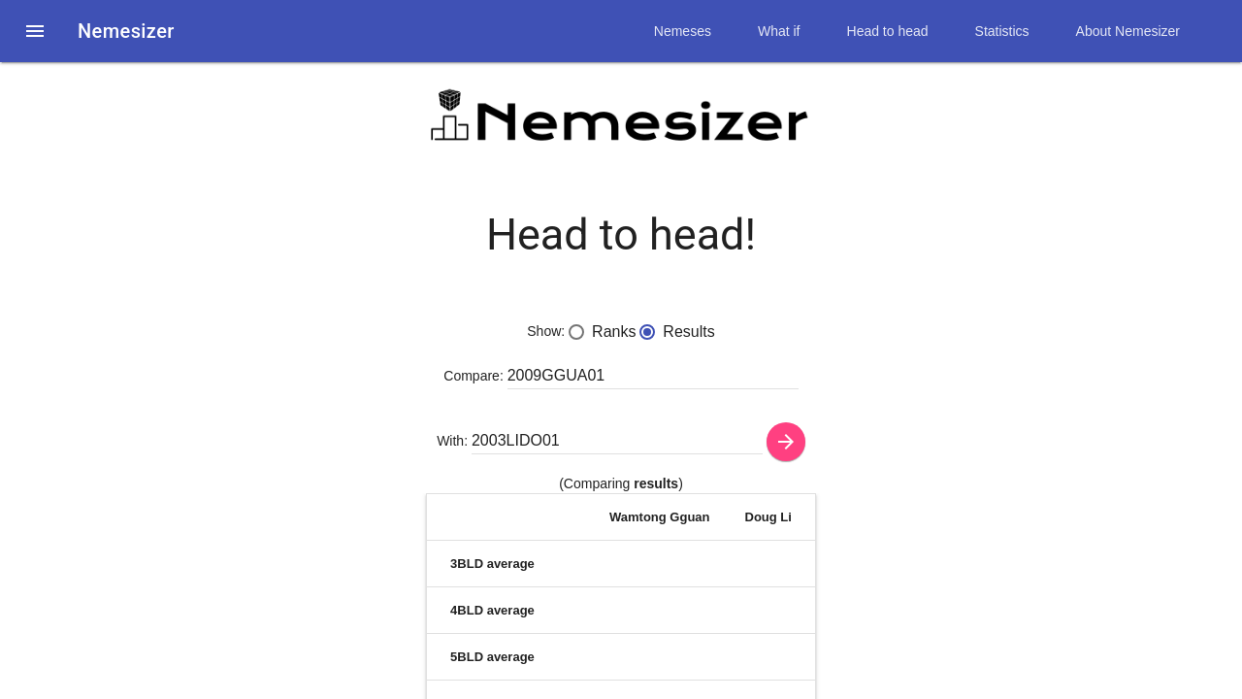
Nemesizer (126, 31)
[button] (35, 31)
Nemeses (682, 31)
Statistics (1002, 31)
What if (779, 31)
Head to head (888, 31)
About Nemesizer (1128, 31)
